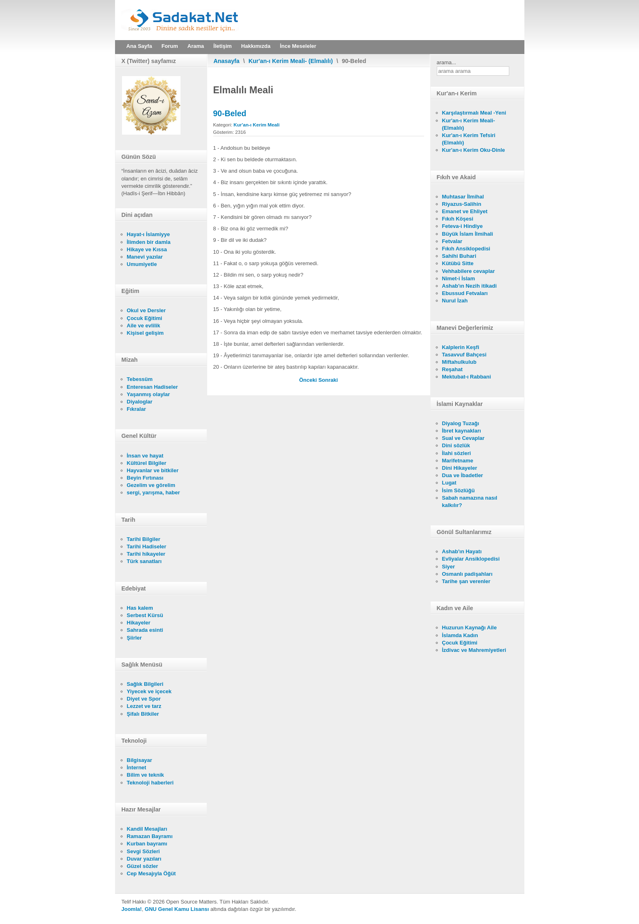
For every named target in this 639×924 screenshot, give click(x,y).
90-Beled (229, 113)
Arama (195, 46)
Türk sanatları (144, 561)
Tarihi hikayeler (146, 554)
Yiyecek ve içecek (149, 691)
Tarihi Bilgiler (143, 539)
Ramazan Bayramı (150, 836)
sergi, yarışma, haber (153, 492)
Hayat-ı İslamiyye (148, 234)
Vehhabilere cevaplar (468, 271)
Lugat (449, 483)
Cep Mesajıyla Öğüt (151, 873)
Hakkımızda (256, 46)
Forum (169, 46)
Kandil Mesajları (147, 829)
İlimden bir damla (149, 242)
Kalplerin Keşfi (460, 347)
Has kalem (140, 608)
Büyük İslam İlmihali (467, 234)
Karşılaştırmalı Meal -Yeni (474, 113)
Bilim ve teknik (145, 775)
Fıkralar (136, 409)
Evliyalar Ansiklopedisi (471, 559)
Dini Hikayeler (459, 468)
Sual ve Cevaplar (463, 438)
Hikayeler (139, 623)
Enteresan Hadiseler (152, 387)
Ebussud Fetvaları (465, 293)
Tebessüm (140, 379)
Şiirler (134, 638)
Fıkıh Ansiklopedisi (466, 249)
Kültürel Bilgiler (147, 463)
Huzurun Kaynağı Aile (469, 627)
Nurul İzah (455, 300)
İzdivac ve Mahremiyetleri (474, 650)
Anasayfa (227, 61)
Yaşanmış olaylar (148, 394)
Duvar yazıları (144, 859)
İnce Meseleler (298, 46)
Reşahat (452, 369)
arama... (446, 62)
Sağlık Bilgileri (145, 684)
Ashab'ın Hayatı (462, 551)
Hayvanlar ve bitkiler (152, 470)
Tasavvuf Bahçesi (464, 355)
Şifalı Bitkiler (143, 714)
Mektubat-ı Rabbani (466, 377)
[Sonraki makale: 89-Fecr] (328, 380)
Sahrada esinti (145, 630)
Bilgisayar (139, 760)
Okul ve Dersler (146, 310)
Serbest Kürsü (145, 615)
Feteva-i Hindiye (462, 226)
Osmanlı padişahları (467, 574)
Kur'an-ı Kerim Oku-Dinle (473, 150)
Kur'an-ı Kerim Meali (257, 124)
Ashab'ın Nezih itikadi (469, 286)
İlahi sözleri (456, 453)
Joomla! (132, 909)
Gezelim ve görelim (151, 485)
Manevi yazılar (145, 257)
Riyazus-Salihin (461, 204)
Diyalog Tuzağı (460, 423)
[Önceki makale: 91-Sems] (308, 380)
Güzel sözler (142, 866)
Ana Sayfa (139, 46)
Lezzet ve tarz (144, 706)
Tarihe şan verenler (466, 581)
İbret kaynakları (461, 431)
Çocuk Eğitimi (145, 318)
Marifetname (458, 460)
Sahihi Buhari (459, 256)
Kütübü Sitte (458, 263)
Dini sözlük (456, 445)
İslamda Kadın (460, 635)
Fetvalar (452, 241)
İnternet (137, 767)
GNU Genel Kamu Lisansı (177, 909)
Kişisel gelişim (145, 333)
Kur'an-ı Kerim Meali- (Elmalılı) (290, 61)
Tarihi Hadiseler (147, 546)
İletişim (222, 46)
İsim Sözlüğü (458, 490)
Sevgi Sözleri (143, 851)
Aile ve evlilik (143, 325)
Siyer (448, 566)
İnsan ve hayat (145, 456)
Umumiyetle (142, 264)
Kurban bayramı (147, 844)
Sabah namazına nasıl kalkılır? (469, 501)
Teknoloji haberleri (150, 783)
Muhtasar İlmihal (463, 197)
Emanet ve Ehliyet (465, 211)
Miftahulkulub (459, 362)
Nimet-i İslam (458, 278)
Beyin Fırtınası (145, 478)
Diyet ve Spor (144, 699)
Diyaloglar (140, 402)
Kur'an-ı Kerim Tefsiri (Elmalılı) (469, 139)
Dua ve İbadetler (462, 475)
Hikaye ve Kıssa (147, 249)
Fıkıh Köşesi (458, 219)
